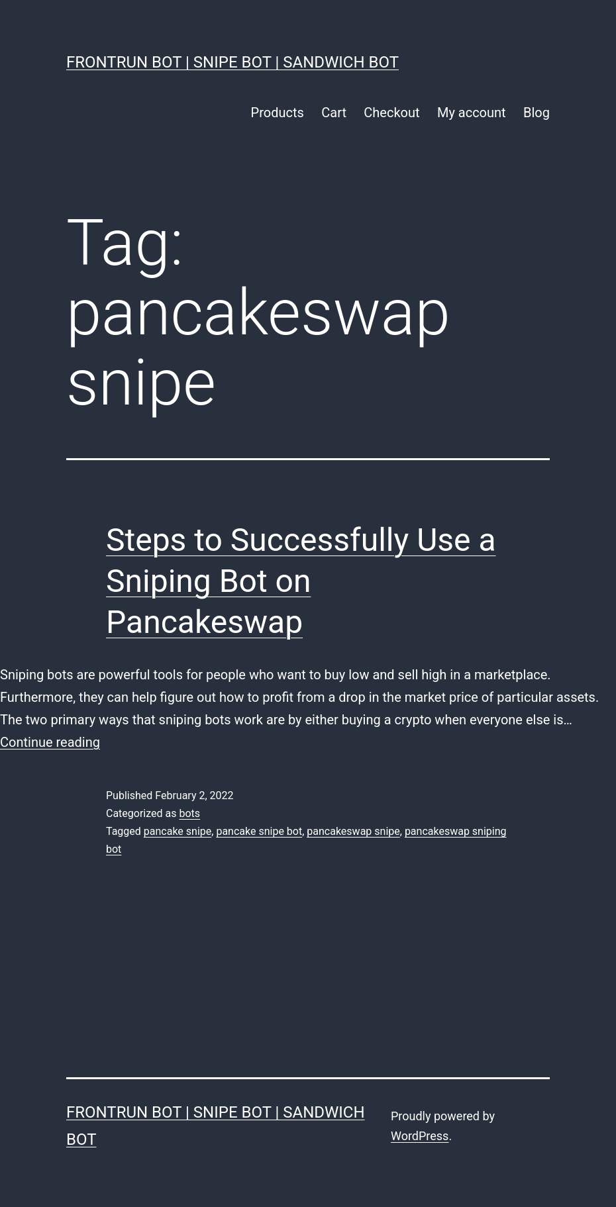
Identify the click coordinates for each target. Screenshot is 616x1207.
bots (189, 813)
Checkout (391, 113)
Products (277, 113)
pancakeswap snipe (353, 831)
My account (471, 113)
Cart (333, 113)
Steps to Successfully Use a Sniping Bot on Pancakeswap (301, 581)
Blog (536, 113)
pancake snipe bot (259, 831)
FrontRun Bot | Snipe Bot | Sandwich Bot (232, 62)
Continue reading (50, 742)
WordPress (419, 1136)
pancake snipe (177, 831)
